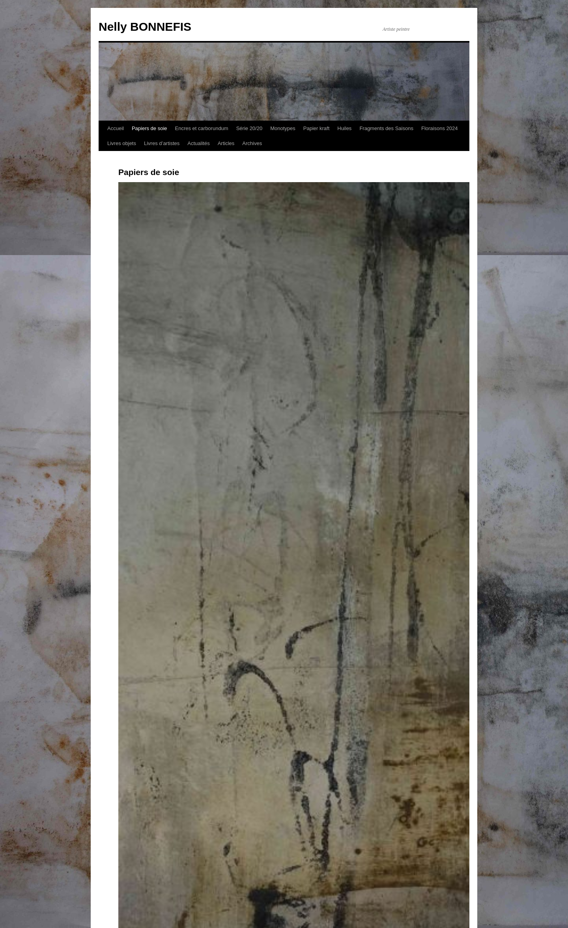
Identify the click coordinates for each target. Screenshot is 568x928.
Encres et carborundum (201, 128)
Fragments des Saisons (386, 128)
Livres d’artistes (161, 143)
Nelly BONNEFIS (145, 26)
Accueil (115, 128)
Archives (252, 143)
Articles (226, 143)
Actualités (198, 143)
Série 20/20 (249, 128)
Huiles (344, 128)
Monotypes (282, 128)
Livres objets (121, 143)
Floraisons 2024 (439, 128)
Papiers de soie (149, 128)
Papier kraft (316, 128)
